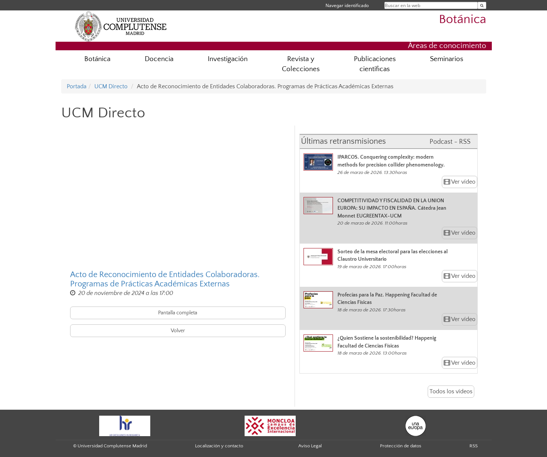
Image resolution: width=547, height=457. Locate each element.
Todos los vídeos (451, 391)
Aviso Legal (310, 445)
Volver (178, 331)
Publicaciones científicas (375, 64)
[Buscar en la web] (482, 5)
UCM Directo (111, 86)
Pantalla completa (177, 313)
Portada (77, 86)
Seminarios (446, 59)
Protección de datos (400, 445)
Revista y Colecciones (301, 64)
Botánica (462, 19)
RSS (473, 445)
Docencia (159, 59)
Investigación (228, 59)
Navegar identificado (347, 5)
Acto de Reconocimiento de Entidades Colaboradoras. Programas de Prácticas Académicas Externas (165, 279)
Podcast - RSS (450, 142)
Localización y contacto (219, 445)
